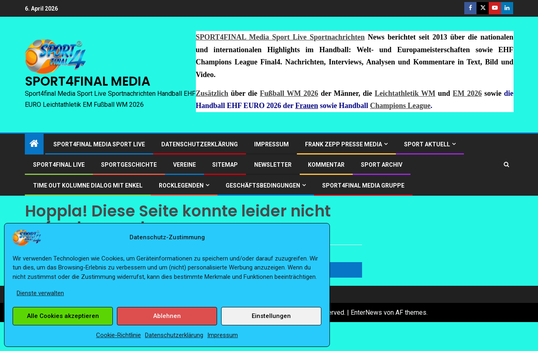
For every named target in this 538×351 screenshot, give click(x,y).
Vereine (184, 164)
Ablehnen (167, 316)
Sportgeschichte (129, 164)
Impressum (222, 335)
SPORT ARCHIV (381, 164)
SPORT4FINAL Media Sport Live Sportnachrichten (280, 37)
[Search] (506, 164)
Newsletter (273, 164)
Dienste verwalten (40, 293)
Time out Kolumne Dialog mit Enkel (88, 185)
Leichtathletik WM (405, 93)
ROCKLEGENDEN (181, 185)
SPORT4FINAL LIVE (59, 164)
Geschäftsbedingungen (263, 185)
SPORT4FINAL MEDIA (87, 81)
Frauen (306, 106)
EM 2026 (467, 93)
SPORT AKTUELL (427, 144)
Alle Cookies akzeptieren (63, 316)
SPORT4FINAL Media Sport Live (99, 144)
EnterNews (366, 312)
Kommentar (326, 164)
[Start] (34, 144)
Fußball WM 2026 (289, 93)
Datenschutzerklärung (174, 335)
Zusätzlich (212, 93)
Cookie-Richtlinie (118, 335)
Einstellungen (271, 316)
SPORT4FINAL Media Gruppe (363, 185)
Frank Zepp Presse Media (343, 144)
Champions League (400, 106)
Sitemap (225, 164)
